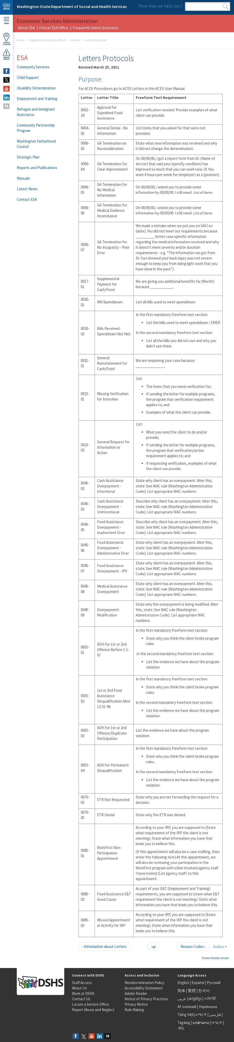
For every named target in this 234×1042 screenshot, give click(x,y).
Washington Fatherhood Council (36, 144)
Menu (6, 20)
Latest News (27, 188)
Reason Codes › (193, 946)
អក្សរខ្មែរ (195, 998)
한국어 (204, 990)
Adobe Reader (136, 993)
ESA (22, 57)
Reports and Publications (37, 167)
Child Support (28, 77)
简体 (181, 990)
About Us (79, 988)
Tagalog (183, 1022)
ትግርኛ (217, 1022)
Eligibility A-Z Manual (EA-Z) (48, 40)
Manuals (23, 178)
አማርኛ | (201, 1014)
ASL (181, 1028)
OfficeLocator (6, 39)
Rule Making (134, 1009)
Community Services (33, 66)
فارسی (214, 1014)
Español (198, 982)
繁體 (192, 990)
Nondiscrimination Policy (144, 982)
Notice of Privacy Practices (146, 998)
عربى (181, 998)
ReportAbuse (6, 54)
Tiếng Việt (185, 1014)
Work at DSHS (83, 993)
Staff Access (82, 982)
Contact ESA (27, 199)
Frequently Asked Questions (95, 27)
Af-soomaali (186, 1006)
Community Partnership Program (36, 128)
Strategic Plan (28, 157)
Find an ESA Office (53, 27)
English (183, 982)
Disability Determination (36, 88)
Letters (75, 40)
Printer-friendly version (215, 958)
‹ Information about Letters (104, 946)
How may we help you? (161, 6)
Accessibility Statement (144, 988)
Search (225, 6)
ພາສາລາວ (201, 1022)
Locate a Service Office (90, 1004)
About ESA (26, 27)
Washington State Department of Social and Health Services (72, 6)
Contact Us (81, 998)
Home (21, 40)
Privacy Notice (136, 1004)
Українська (208, 1006)
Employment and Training (37, 98)
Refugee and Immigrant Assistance (36, 112)
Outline (220, 946)
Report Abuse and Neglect (93, 1009)
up (154, 946)
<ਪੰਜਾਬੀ (210, 998)
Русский (214, 982)
